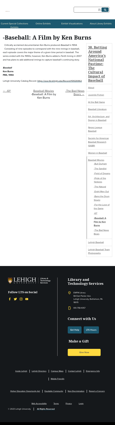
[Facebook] (9, 299)
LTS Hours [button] (91, 329)
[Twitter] (15, 299)
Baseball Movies (43, 91)
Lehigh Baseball (96, 242)
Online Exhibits (43, 23)
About (91, 87)
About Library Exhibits (101, 23)
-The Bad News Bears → (74, 92)
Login (81, 403)
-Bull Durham (100, 163)
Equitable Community (54, 391)
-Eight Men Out (101, 191)
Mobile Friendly (57, 378)
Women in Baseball (97, 153)
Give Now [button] (84, 352)
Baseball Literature (97, 109)
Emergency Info (93, 371)
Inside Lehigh (21, 371)
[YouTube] (26, 299)
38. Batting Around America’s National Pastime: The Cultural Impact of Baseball (97, 64)
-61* (95, 213)
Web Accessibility (39, 403)
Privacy (69, 403)
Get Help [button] (74, 329)
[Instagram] (21, 299)
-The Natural (100, 186)
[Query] (91, 10)
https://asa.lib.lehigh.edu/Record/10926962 (59, 81)
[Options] (100, 10)
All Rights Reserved (46, 408)
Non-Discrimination (76, 391)
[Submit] (105, 10)
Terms (56, 403)
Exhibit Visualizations (72, 23)
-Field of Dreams (102, 173)
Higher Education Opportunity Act (25, 391)
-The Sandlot (100, 168)
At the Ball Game (96, 102)
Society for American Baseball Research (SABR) (98, 142)
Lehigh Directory (39, 371)
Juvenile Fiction (96, 95)
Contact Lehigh (74, 371)
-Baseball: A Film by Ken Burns (100, 221)
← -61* (7, 91)
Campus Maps (57, 371)
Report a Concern (97, 391)
